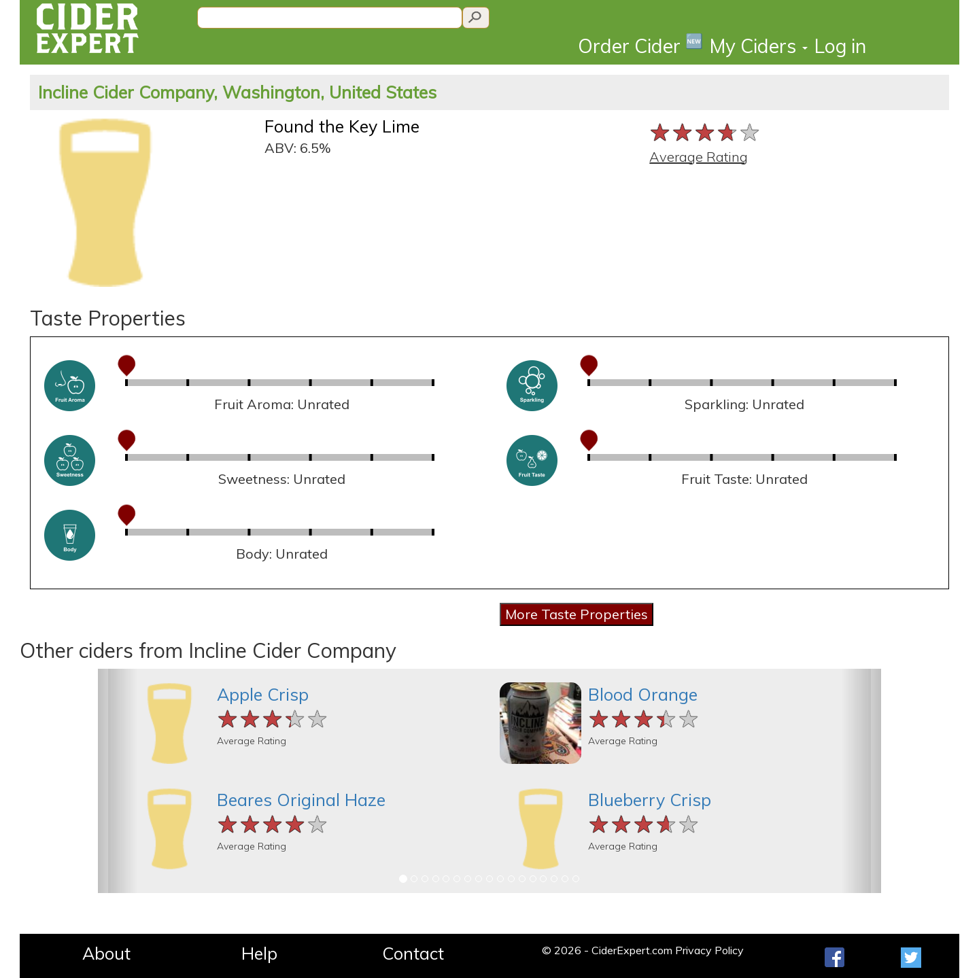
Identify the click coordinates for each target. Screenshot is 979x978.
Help (259, 953)
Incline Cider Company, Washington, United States (237, 92)
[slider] (705, 132)
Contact (413, 953)
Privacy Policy (709, 950)
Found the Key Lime (341, 126)
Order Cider (640, 45)
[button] (117, 781)
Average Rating (698, 156)
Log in (840, 46)
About (106, 953)
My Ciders (759, 46)
